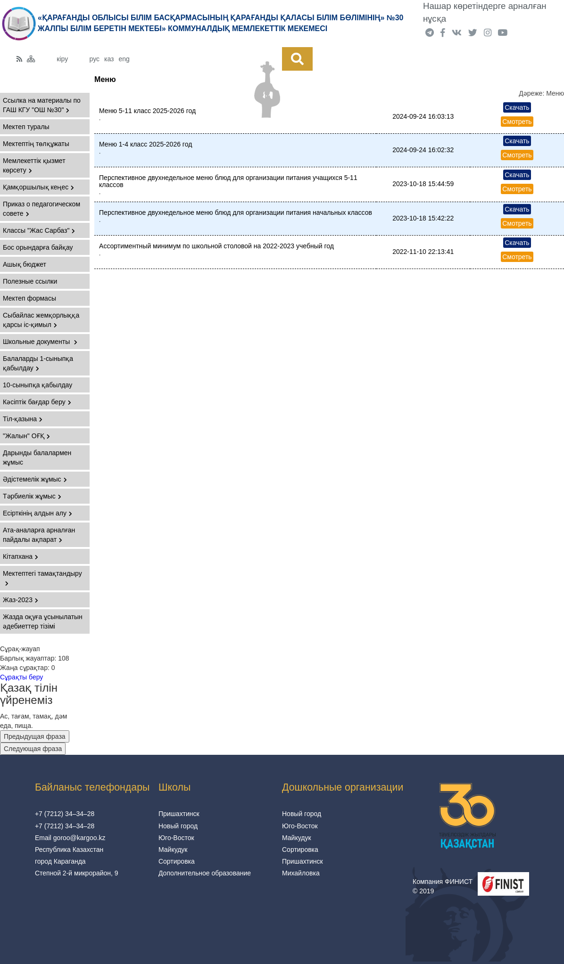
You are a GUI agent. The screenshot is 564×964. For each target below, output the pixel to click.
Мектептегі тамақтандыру (42, 578)
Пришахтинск (178, 813)
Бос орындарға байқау (38, 247)
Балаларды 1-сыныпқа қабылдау (38, 363)
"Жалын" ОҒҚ (26, 436)
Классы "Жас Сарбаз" (39, 230)
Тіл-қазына (22, 419)
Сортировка (176, 861)
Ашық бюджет (24, 264)
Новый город (178, 826)
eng (124, 59)
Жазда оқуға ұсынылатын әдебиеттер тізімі (43, 621)
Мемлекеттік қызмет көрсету (34, 165)
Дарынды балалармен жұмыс (37, 457)
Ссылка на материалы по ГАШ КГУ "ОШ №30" (42, 105)
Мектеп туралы (26, 127)
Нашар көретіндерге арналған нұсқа (485, 12)
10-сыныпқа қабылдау (37, 385)
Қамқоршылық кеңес (38, 187)
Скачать (517, 107)
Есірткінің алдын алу (37, 513)
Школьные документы (40, 341)
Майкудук (173, 849)
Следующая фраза (33, 748)
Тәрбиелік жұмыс (32, 496)
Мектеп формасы (29, 298)
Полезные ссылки (30, 281)
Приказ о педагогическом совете (41, 208)
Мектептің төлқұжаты (36, 143)
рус (95, 59)
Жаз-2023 (20, 600)
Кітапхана (20, 556)
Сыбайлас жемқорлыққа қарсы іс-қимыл (41, 319)
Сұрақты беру (21, 677)
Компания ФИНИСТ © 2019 (443, 886)
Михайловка (301, 873)
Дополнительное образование (204, 873)
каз (109, 59)
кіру (62, 59)
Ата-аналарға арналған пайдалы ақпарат (39, 534)
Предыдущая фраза (35, 736)
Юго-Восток (176, 837)
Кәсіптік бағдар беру (37, 402)
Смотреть (516, 121)
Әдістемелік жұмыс (35, 479)
